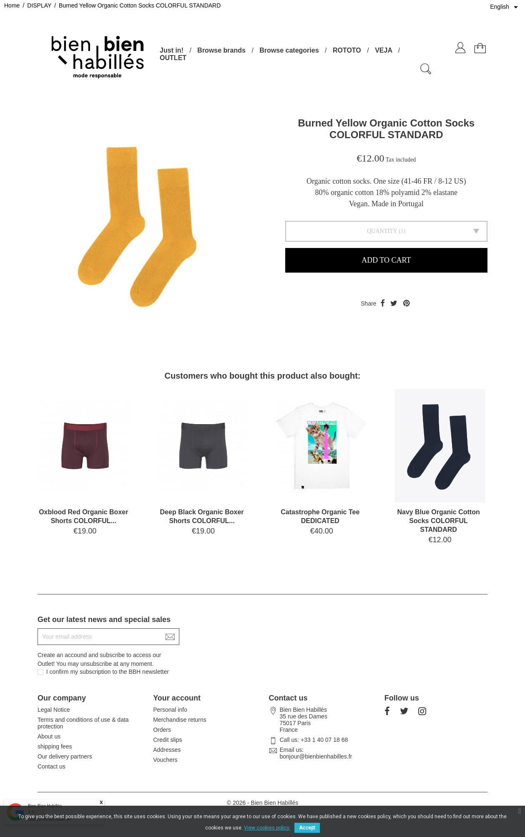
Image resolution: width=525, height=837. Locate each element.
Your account (177, 698)
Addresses (167, 749)
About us (49, 736)
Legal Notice (54, 709)
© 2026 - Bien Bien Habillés (262, 802)
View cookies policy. (267, 828)
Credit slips (167, 739)
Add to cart (386, 260)
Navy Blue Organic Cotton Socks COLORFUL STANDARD (438, 520)
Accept (307, 828)
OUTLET (173, 57)
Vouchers (165, 759)
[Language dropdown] (505, 7)
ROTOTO (347, 50)
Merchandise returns (179, 719)
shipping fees (55, 746)
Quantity (382, 231)
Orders (162, 729)
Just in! (171, 50)
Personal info (170, 709)
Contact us (51, 766)
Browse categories (289, 50)
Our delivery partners (65, 756)
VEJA (383, 50)
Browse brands (221, 50)
